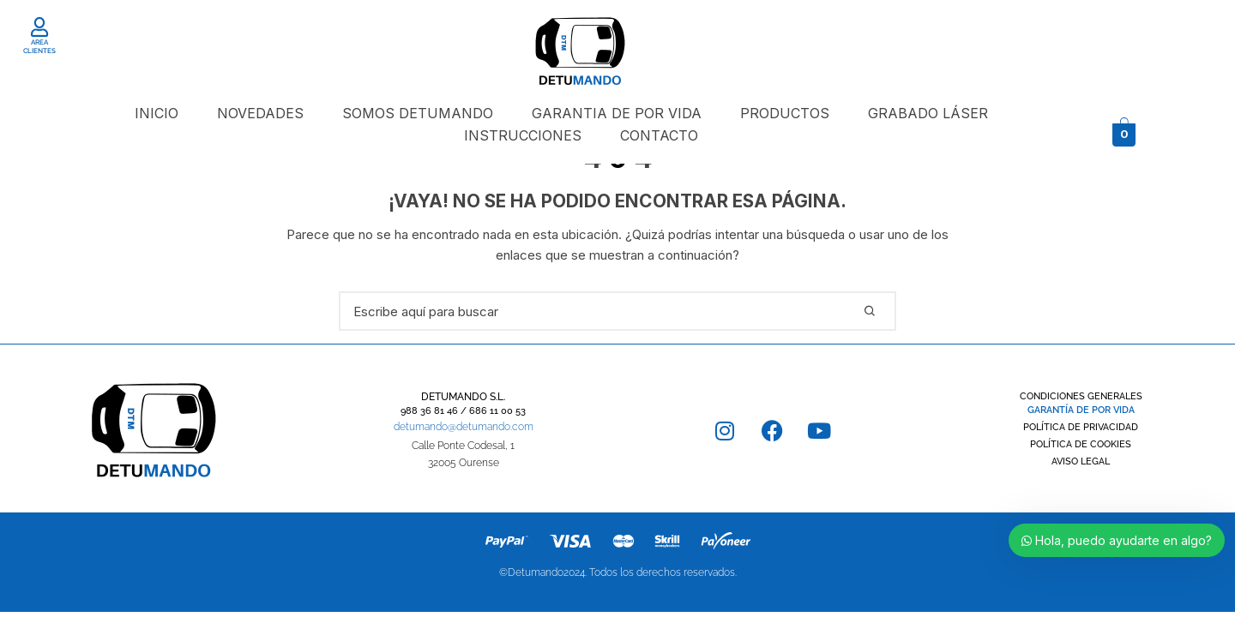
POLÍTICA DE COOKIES (1080, 444)
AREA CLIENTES (39, 46)
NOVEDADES (260, 113)
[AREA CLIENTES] (39, 27)
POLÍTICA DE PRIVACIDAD (1080, 427)
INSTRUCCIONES (522, 135)
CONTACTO (659, 135)
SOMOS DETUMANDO (417, 113)
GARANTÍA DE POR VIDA (1081, 410)
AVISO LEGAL (1080, 461)
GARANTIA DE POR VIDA (617, 113)
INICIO (156, 113)
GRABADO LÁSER (928, 113)
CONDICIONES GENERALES (1081, 396)
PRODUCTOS (784, 113)
